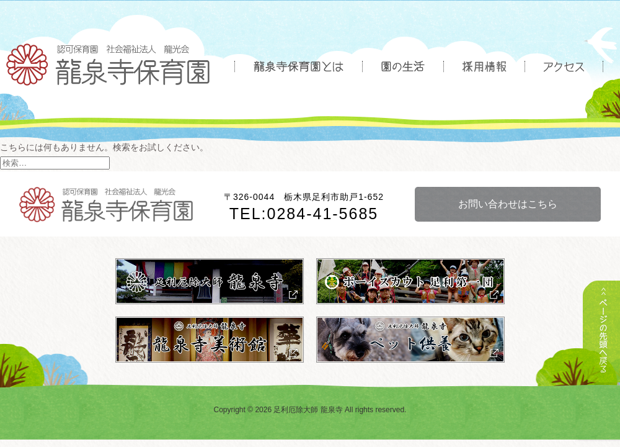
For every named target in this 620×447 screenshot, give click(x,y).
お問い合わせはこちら (507, 204)
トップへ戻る (601, 346)
